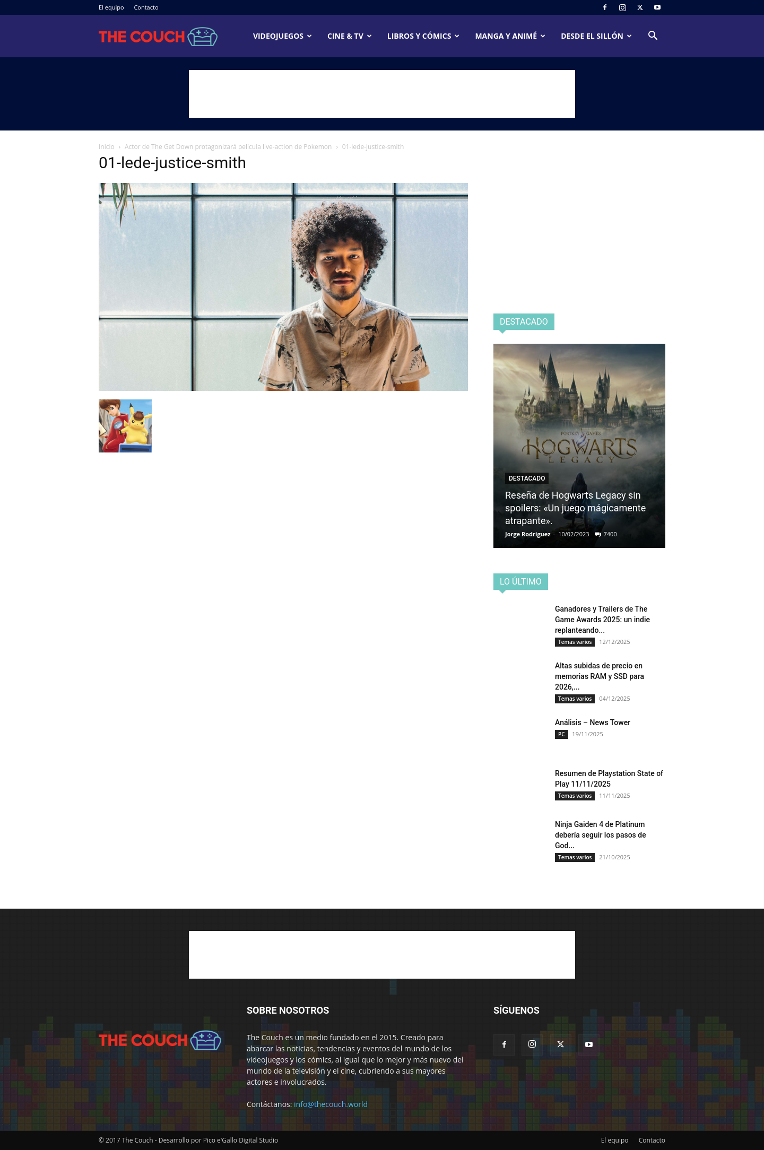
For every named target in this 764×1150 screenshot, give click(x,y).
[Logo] (158, 36)
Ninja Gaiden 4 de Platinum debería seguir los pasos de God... (600, 835)
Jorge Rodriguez (528, 534)
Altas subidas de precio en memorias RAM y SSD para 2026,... (599, 676)
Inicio (107, 146)
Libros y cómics (423, 36)
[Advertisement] (382, 94)
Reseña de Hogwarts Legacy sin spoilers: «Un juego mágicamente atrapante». (575, 508)
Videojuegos (282, 36)
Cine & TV (349, 36)
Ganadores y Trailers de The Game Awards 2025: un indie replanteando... (602, 619)
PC (561, 734)
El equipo (111, 7)
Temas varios (575, 642)
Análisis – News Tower (592, 722)
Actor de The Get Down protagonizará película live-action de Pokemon (228, 146)
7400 (610, 534)
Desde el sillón (596, 36)
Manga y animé (510, 36)
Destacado (527, 478)
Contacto (146, 7)
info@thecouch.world (331, 1104)
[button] (652, 37)
